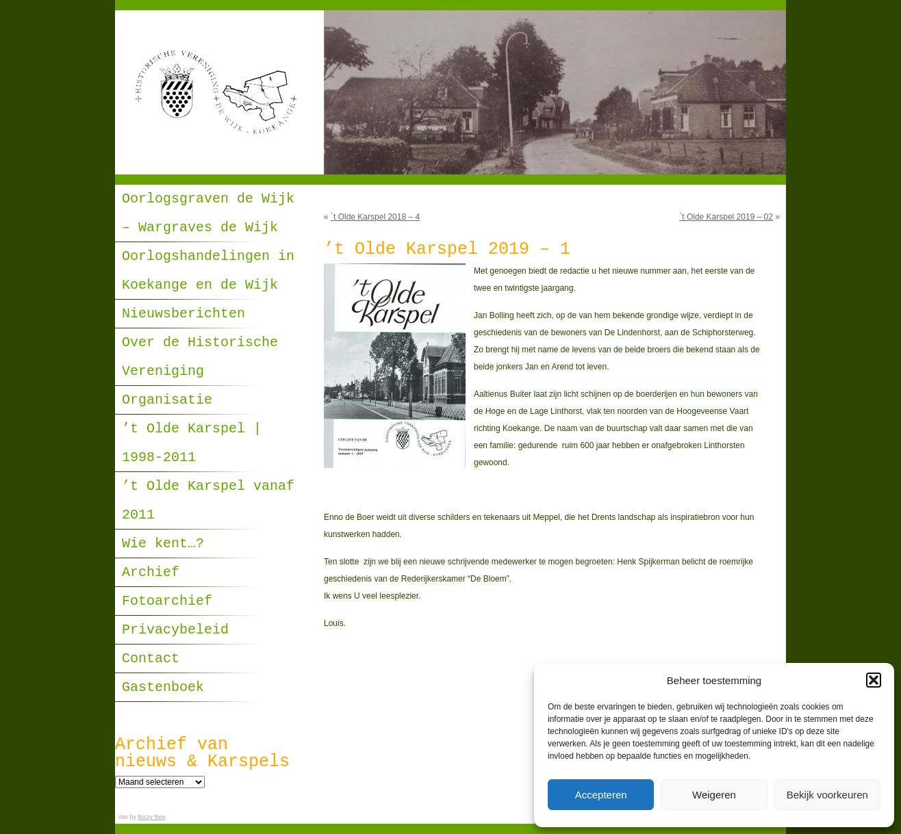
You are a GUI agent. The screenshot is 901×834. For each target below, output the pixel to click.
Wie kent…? (163, 543)
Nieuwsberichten (183, 314)
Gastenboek (163, 687)
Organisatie (167, 400)
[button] (873, 680)
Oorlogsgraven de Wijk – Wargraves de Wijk (208, 213)
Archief (150, 572)
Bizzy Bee (152, 816)
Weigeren (714, 794)
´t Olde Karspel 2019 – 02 (726, 217)
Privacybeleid (175, 630)
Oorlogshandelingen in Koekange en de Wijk (208, 270)
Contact (150, 658)
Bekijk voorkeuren (827, 794)
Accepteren (601, 794)
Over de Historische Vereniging (200, 357)
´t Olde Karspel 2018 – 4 (375, 217)
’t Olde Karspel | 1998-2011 (192, 443)
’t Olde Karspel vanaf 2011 (208, 500)
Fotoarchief (167, 601)
